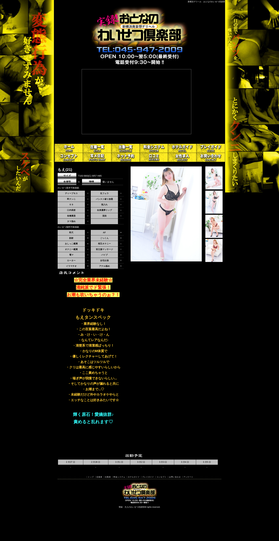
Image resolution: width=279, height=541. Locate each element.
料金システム (119, 477)
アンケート (188, 477)
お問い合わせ (175, 477)
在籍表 (99, 477)
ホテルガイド (134, 477)
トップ (91, 477)
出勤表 (108, 477)
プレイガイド (148, 477)
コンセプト (161, 477)
